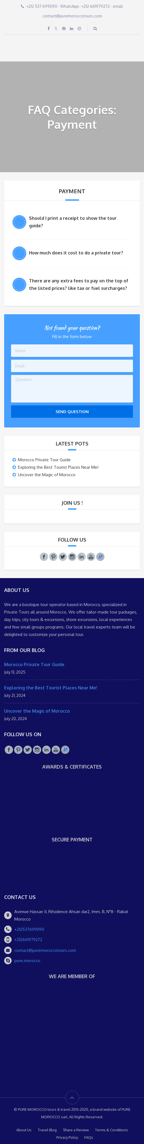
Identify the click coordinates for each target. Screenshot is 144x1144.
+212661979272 (28, 939)
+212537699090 (29, 929)
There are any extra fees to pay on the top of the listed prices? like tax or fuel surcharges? (78, 284)
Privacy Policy (67, 1137)
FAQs (88, 1137)
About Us (24, 1130)
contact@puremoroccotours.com (45, 950)
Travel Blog (47, 1130)
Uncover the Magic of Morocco (46, 474)
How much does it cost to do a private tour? (76, 253)
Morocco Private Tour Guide (44, 459)
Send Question (72, 411)
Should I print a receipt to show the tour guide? (73, 221)
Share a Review (76, 1130)
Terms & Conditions (111, 1130)
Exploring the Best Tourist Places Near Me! (58, 467)
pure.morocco (27, 960)
